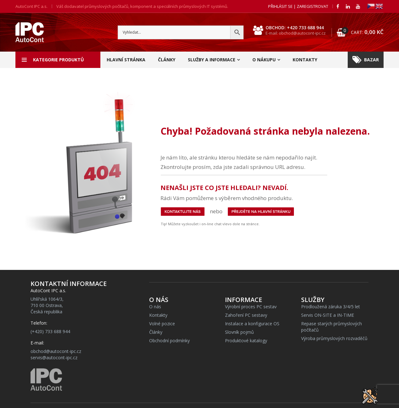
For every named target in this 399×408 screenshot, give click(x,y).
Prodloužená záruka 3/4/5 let (330, 307)
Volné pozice (162, 324)
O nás (155, 307)
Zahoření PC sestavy (246, 315)
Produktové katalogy (246, 341)
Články (166, 60)
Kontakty (305, 60)
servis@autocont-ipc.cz (54, 357)
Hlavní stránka (126, 60)
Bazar (365, 60)
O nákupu (264, 60)
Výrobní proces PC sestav (251, 307)
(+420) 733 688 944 (50, 331)
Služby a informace (211, 60)
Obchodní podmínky (169, 341)
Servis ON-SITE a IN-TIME (327, 315)
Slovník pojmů (239, 332)
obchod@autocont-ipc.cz (56, 351)
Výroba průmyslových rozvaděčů (334, 338)
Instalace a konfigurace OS (252, 324)
